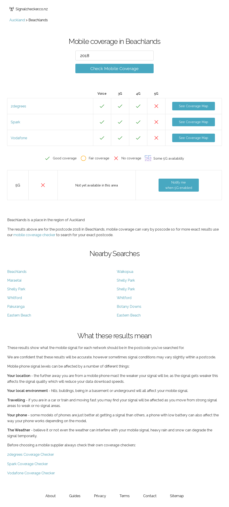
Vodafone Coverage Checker (31, 473)
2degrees (18, 106)
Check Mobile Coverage (114, 68)
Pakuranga (16, 306)
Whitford (14, 298)
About (50, 496)
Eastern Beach (19, 315)
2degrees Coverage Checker (30, 454)
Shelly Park (126, 280)
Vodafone (19, 138)
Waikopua (125, 272)
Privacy (100, 496)
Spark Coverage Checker (27, 464)
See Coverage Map (193, 106)
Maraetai (14, 280)
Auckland (17, 20)
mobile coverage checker (34, 235)
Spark (15, 122)
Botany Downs (129, 306)
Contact (150, 496)
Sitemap (177, 496)
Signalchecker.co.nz (28, 9)
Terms (124, 496)
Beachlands (17, 272)
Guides (75, 496)
